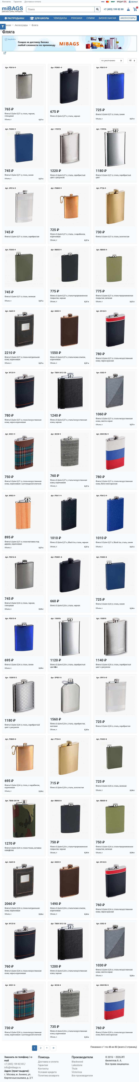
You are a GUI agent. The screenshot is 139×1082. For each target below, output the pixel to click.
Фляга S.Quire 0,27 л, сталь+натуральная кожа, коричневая (22, 358)
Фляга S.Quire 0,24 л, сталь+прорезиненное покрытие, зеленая (114, 848)
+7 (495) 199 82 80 (14, 1064)
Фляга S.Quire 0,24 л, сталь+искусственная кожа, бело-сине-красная (114, 1033)
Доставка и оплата (33, 2)
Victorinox (77, 1072)
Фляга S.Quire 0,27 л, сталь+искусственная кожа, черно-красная (114, 359)
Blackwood (77, 1061)
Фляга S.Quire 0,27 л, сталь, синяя (110, 114)
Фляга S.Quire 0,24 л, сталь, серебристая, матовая (67, 725)
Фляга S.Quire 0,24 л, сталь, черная (65, 605)
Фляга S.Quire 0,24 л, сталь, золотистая (67, 787)
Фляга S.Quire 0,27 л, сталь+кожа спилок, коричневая (68, 358)
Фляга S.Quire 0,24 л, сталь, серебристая (113, 726)
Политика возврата (48, 1075)
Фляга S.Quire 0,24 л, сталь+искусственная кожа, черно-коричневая (23, 972)
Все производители (82, 1075)
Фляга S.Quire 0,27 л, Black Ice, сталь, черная (69, 542)
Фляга (35, 25)
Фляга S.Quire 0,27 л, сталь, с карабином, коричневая (67, 235)
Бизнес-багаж (107, 18)
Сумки (90, 18)
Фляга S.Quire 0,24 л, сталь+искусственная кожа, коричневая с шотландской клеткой (23, 1033)
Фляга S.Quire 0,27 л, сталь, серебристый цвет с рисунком (67, 176)
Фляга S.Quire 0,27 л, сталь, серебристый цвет (113, 176)
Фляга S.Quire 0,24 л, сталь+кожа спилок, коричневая (68, 909)
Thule (75, 1068)
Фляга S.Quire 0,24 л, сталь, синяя (110, 604)
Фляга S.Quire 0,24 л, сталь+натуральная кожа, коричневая (22, 909)
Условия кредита (47, 1072)
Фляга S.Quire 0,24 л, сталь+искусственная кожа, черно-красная (114, 910)
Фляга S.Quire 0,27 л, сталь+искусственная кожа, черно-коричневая (23, 421)
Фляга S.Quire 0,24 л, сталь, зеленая (111, 786)
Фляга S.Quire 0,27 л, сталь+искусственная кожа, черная (68, 421)
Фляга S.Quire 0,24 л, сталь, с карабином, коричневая (22, 786)
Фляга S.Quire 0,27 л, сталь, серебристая (22, 236)
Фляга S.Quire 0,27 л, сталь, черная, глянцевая (20, 115)
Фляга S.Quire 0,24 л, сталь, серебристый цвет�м (67, 666)
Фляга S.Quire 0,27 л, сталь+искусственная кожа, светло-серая (114, 419)
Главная (6, 25)
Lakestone (77, 1065)
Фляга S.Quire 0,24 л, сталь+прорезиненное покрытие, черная (68, 848)
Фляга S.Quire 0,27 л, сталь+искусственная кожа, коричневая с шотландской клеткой (23, 482)
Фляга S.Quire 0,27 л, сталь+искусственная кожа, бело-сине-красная (114, 482)
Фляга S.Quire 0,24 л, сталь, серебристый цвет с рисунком (113, 666)
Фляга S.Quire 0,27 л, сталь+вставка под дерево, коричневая (22, 543)
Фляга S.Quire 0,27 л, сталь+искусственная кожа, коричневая (68, 481)
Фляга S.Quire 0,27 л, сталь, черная (65, 116)
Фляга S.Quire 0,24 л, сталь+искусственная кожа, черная (68, 972)
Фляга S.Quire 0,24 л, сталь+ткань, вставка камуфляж (23, 849)
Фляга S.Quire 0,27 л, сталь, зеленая (20, 296)
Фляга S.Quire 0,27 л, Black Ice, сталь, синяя (114, 542)
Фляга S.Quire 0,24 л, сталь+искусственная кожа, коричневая (68, 1032)
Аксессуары (128, 18)
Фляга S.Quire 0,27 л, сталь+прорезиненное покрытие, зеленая (114, 297)
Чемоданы (60, 18)
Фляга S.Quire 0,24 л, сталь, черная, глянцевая (20, 604)
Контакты (6, 2)
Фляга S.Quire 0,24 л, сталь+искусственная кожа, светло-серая (114, 971)
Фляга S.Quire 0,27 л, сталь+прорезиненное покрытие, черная (68, 297)
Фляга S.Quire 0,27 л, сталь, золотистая (112, 236)
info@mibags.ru (12, 1067)
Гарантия (18, 2)
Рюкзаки (76, 18)
